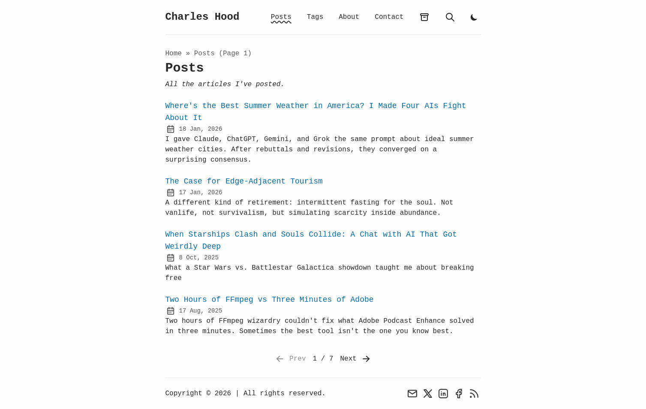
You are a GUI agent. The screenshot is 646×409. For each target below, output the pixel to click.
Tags (315, 17)
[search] (450, 17)
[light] (474, 17)
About (349, 17)
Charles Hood (202, 17)
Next (355, 359)
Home (173, 53)
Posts (281, 17)
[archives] (424, 17)
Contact (389, 17)
